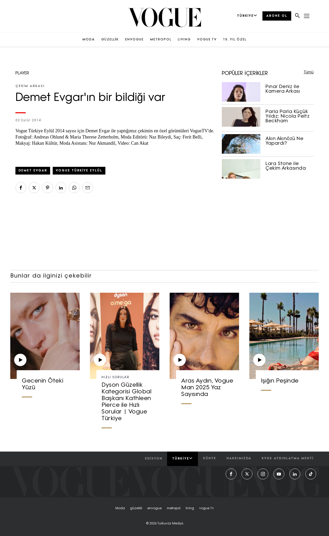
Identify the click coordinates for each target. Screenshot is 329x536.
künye (209, 458)
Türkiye (182, 458)
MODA (89, 39)
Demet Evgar (33, 170)
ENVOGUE (134, 39)
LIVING (184, 39)
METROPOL (160, 39)
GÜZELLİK (110, 39)
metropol (173, 508)
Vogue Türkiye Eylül (79, 170)
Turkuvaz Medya (170, 523)
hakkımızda (238, 458)
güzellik (136, 508)
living (190, 508)
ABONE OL (276, 16)
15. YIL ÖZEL (234, 39)
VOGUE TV (207, 39)
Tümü (309, 72)
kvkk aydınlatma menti (288, 458)
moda (120, 508)
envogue (154, 508)
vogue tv (206, 508)
